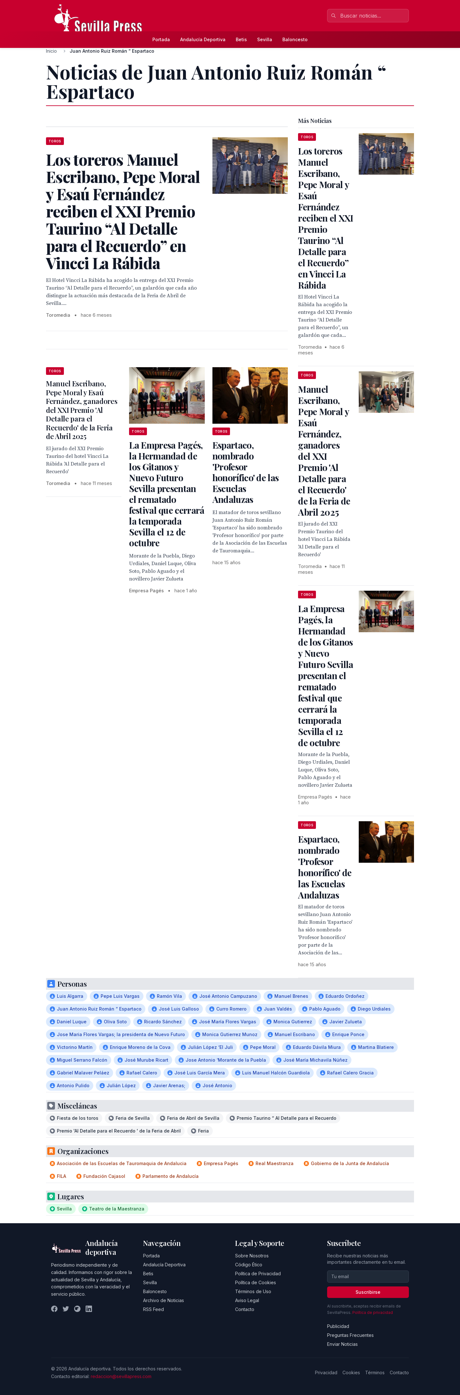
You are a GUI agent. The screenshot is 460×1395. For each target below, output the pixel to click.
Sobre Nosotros (252, 1255)
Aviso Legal (247, 1300)
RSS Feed (153, 1309)
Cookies (351, 1372)
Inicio (51, 51)
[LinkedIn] (89, 1309)
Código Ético (248, 1264)
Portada (161, 39)
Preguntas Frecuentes (350, 1335)
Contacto (244, 1309)
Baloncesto (295, 39)
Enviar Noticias (342, 1344)
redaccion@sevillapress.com (121, 1376)
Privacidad (326, 1372)
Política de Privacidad (258, 1273)
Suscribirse (368, 1292)
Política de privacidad (372, 1312)
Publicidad (338, 1326)
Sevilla (264, 39)
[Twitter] (66, 1309)
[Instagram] (77, 1309)
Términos (375, 1372)
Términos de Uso (253, 1291)
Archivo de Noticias (163, 1300)
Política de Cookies (255, 1282)
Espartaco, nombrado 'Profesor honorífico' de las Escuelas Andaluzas (245, 472)
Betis (241, 39)
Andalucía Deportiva (203, 39)
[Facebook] (54, 1309)
